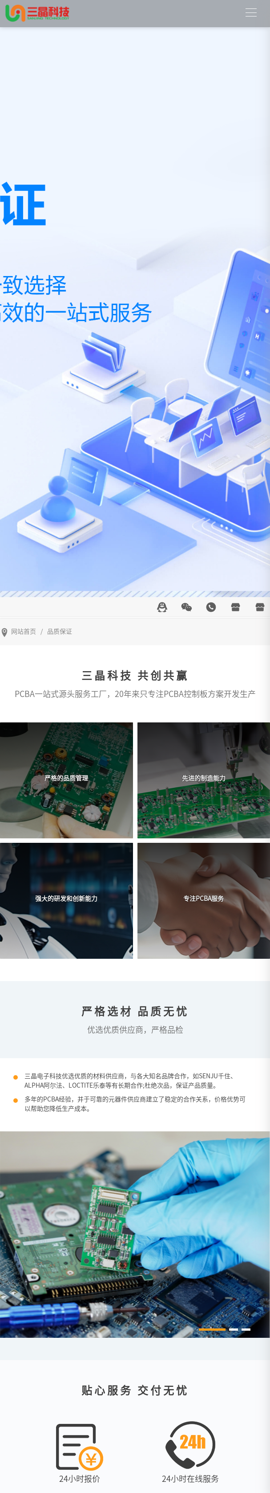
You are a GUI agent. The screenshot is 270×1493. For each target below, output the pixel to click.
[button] (212, 1329)
